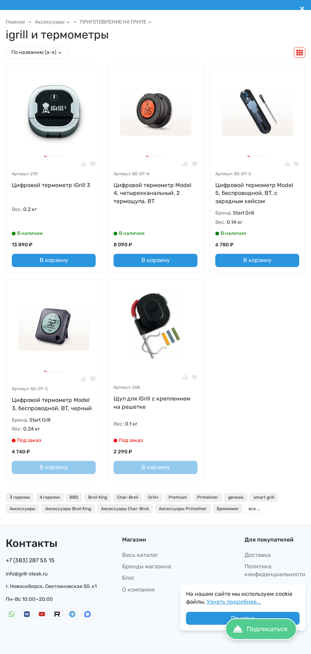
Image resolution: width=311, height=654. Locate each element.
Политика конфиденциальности (275, 570)
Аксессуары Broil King (68, 508)
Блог (128, 577)
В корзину (54, 260)
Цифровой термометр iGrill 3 (51, 185)
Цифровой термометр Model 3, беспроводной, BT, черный (52, 404)
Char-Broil (127, 497)
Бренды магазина (146, 566)
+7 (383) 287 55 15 (30, 560)
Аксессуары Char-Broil (125, 508)
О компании (138, 589)
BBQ (74, 497)
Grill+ (153, 497)
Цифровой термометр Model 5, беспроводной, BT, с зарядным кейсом (254, 193)
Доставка (258, 555)
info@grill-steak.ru (26, 574)
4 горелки (50, 497)
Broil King (97, 497)
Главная (15, 22)
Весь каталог (140, 555)
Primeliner (207, 497)
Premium (178, 497)
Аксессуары (52, 22)
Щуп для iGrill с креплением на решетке (152, 402)
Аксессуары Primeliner (183, 508)
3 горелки (20, 497)
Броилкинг (228, 508)
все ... (254, 508)
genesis (236, 497)
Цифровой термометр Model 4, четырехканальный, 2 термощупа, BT (152, 193)
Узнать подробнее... (234, 601)
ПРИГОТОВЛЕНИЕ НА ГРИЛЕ (116, 22)
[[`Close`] (302, 8)
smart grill (264, 497)
